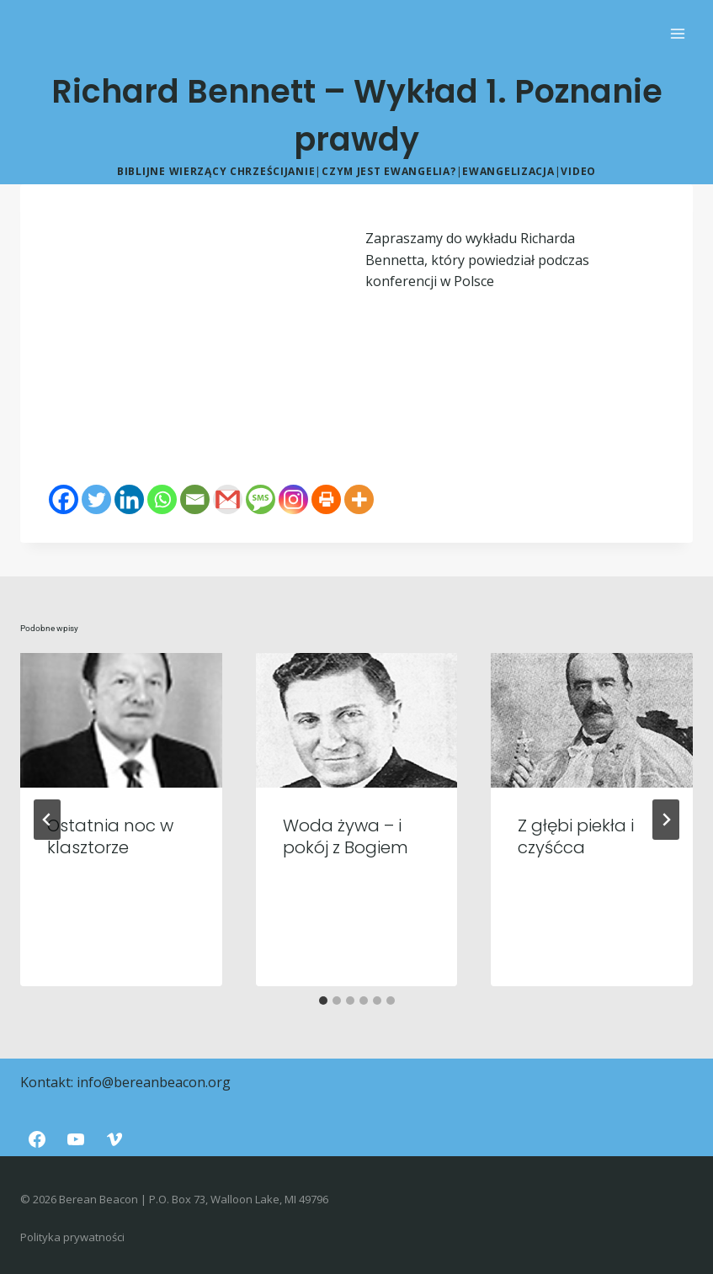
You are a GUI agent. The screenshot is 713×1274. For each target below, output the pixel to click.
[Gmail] (227, 499)
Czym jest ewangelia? (388, 171)
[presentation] (121, 720)
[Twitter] (96, 499)
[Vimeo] (114, 1139)
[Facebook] (63, 499)
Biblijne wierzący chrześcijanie (216, 171)
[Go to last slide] (47, 819)
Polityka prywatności (72, 1237)
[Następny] (665, 819)
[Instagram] (293, 499)
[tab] (323, 1000)
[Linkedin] (129, 499)
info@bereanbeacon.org (154, 1082)
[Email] (195, 499)
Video (578, 171)
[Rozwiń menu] (677, 33)
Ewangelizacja (508, 171)
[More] (359, 499)
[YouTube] (76, 1139)
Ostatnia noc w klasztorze (110, 836)
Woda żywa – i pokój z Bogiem (345, 836)
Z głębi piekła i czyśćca (576, 836)
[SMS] (260, 499)
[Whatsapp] (162, 499)
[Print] (326, 499)
